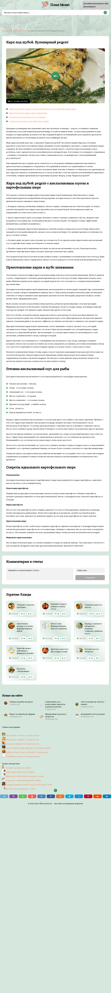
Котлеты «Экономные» (23, 670)
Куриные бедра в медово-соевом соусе (58, 606)
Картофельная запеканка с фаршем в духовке (25, 650)
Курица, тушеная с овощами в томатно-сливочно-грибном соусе (94, 628)
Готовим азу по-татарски (92, 650)
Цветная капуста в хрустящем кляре (59, 650)
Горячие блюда (20, 31)
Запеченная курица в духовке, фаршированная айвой (25, 627)
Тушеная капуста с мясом (94, 606)
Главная (6, 31)
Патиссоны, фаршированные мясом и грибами (59, 626)
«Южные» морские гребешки (25, 606)
